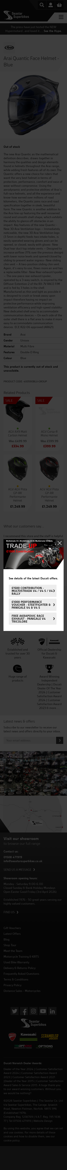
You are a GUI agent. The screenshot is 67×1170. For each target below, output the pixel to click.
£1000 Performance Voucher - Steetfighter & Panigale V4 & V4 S (31, 605)
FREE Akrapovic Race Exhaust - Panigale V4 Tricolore (29, 618)
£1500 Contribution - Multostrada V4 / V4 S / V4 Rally (32, 591)
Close (60, 543)
